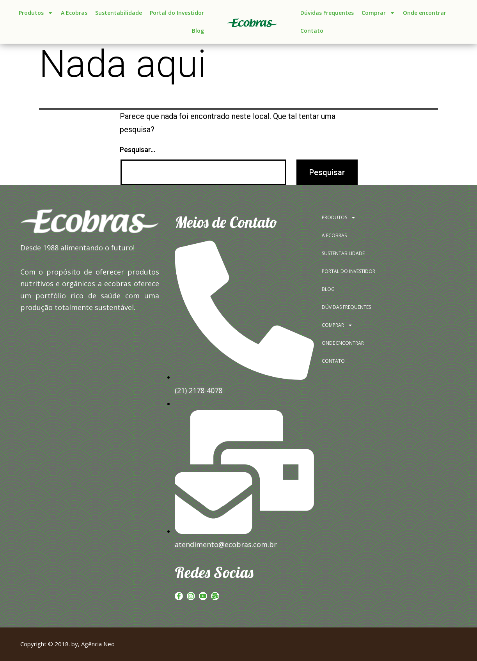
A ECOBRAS (334, 235)
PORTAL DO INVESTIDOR (348, 271)
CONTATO (333, 361)
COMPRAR (337, 325)
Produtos (36, 12)
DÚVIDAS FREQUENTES (346, 307)
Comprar (378, 12)
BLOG (328, 289)
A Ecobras (74, 12)
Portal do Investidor (177, 12)
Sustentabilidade (118, 12)
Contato (311, 30)
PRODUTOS (339, 217)
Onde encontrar (424, 12)
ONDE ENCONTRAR (343, 343)
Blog (198, 30)
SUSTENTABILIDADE (343, 253)
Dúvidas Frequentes (327, 12)
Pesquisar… (137, 149)
